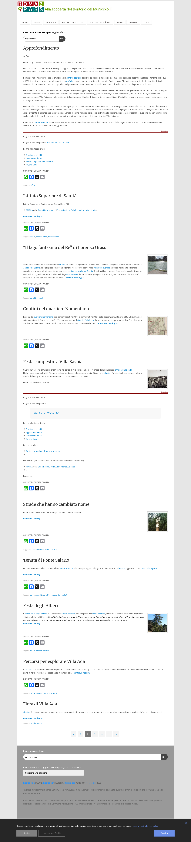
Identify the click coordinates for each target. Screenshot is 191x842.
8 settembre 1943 (34, 155)
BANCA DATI (51, 22)
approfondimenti (37, 549)
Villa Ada (63, 264)
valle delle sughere (102, 267)
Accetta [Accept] (164, 833)
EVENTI (37, 22)
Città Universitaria (88, 210)
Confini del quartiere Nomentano (56, 308)
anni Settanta (72, 274)
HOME (25, 22)
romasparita (55, 595)
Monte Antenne (41, 122)
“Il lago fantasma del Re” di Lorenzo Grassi (65, 247)
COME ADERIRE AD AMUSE (141, 800)
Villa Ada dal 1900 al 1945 (58, 142)
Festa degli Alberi (40, 605)
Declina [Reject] (26, 833)
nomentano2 (53, 237)
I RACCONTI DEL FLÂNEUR (100, 22)
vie (55, 549)
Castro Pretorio (63, 210)
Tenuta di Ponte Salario (46, 560)
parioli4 (46, 595)
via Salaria (70, 81)
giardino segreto (73, 77)
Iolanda (106, 373)
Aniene (122, 568)
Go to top (164, 131)
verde (39, 723)
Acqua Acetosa (98, 613)
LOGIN (146, 22)
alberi (32, 651)
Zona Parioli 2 (44, 466)
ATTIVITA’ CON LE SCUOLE (72, 22)
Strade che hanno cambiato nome (56, 504)
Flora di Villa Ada (40, 704)
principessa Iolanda (123, 370)
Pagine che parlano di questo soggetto (43, 451)
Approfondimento (41, 48)
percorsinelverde (50, 693)
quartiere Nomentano (43, 317)
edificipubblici (41, 237)
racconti (40, 298)
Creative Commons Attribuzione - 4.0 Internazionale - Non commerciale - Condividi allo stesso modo (90, 803)
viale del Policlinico (85, 320)
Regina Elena (31, 164)
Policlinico (75, 210)
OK (61, 38)
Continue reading (33, 216)
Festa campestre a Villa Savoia (39, 161)
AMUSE (120, 22)
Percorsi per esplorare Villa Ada (54, 661)
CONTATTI (133, 22)
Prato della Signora (148, 568)
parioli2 (33, 298)
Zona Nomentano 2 (47, 210)
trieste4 (64, 595)
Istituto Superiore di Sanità (49, 195)
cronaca (38, 651)
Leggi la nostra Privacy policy (145, 826)
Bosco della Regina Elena (36, 613)
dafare (32, 185)
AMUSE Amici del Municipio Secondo (108, 800)
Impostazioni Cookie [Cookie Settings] (51, 833)
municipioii (49, 549)
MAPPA (29, 210)
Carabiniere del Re (34, 158)
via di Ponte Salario (31, 267)
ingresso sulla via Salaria (82, 271)
